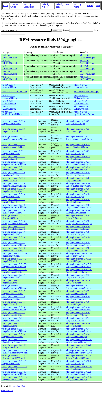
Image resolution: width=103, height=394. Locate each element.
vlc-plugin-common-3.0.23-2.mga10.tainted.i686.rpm (78, 145)
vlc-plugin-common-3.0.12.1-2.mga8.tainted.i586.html (14, 378)
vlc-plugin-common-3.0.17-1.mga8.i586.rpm (78, 281)
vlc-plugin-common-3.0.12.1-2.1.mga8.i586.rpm (79, 346)
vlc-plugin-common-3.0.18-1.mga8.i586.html (13, 238)
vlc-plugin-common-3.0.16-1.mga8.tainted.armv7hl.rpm (78, 308)
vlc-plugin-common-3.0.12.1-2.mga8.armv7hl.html (14, 362)
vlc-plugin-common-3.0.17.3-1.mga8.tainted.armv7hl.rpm (79, 265)
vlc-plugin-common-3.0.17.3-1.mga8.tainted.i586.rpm (79, 270)
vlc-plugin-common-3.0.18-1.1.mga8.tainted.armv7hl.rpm (79, 222)
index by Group (14, 5)
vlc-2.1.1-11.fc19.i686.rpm (87, 72)
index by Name (77, 5)
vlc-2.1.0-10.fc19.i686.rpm (87, 78)
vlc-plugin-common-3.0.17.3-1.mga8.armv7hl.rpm (79, 254)
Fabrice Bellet (7, 390)
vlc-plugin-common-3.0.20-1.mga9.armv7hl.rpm (78, 173)
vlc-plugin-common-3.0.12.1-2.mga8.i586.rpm (79, 367)
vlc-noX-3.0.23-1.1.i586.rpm (86, 91)
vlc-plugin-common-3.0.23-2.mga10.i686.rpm (78, 130)
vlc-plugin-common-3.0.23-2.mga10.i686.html (13, 130)
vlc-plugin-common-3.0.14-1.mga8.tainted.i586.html (13, 335)
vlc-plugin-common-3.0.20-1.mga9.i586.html (13, 179)
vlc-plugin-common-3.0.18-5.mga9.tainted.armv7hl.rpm (78, 206)
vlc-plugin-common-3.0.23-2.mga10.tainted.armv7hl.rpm (79, 138)
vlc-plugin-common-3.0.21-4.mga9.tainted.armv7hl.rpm (78, 163)
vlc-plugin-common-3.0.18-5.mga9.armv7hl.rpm (78, 195)
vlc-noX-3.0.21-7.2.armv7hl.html (8, 107)
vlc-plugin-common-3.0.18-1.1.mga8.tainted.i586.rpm (78, 227)
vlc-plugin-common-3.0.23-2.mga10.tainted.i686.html (13, 145)
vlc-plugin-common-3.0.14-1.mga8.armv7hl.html (13, 319)
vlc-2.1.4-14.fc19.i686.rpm (87, 61)
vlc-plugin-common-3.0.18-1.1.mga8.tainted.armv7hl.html (14, 222)
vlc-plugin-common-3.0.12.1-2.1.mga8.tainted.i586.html (14, 357)
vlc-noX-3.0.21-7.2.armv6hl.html (8, 102)
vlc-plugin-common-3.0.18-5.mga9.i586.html (13, 200)
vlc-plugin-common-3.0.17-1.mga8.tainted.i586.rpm (78, 292)
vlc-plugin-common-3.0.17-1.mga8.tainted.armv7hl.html (13, 287)
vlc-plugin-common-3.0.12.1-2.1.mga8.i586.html (14, 346)
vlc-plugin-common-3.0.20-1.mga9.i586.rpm (78, 179)
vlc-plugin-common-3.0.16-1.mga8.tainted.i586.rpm (78, 313)
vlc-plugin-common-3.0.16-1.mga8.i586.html (13, 303)
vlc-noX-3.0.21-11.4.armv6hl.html (9, 96)
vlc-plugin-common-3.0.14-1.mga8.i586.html (13, 324)
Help (98, 5)
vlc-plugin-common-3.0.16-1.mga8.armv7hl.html (13, 297)
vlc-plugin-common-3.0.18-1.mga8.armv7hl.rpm (78, 233)
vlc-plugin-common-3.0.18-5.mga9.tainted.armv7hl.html (13, 206)
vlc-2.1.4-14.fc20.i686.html (9, 56)
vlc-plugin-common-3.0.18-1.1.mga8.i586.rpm (78, 217)
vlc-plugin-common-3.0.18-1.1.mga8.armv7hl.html (13, 211)
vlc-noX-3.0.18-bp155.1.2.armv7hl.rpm (84, 113)
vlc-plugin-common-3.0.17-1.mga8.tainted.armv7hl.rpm (78, 287)
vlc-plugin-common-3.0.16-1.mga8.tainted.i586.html (13, 313)
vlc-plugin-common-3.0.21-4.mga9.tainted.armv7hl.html (13, 163)
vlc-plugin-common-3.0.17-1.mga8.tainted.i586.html (13, 292)
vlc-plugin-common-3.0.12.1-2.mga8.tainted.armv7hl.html (14, 373)
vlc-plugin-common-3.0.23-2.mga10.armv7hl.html (13, 122)
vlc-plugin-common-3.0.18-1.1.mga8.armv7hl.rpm (78, 211)
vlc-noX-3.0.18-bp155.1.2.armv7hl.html (11, 113)
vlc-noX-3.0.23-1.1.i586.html (14, 91)
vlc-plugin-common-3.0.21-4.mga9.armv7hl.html (13, 152)
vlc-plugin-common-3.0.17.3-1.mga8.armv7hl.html (14, 254)
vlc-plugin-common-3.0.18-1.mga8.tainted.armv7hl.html (13, 243)
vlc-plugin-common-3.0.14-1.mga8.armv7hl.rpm (78, 319)
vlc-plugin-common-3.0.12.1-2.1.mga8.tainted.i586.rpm (79, 357)
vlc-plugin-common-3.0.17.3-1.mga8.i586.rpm (79, 260)
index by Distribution (29, 5)
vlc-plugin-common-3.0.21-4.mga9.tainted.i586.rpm (78, 168)
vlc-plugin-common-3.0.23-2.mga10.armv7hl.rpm (78, 122)
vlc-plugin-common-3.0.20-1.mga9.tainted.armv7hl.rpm (78, 184)
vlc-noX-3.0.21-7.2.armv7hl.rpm (81, 107)
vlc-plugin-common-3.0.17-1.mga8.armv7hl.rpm (78, 276)
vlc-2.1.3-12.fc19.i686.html (9, 67)
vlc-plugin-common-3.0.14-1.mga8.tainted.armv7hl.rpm (78, 330)
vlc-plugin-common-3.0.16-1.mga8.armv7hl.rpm (78, 297)
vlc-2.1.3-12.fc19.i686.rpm (87, 67)
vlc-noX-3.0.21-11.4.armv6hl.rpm (82, 96)
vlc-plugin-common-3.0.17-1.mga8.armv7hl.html (13, 276)
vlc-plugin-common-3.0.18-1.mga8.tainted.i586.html (13, 249)
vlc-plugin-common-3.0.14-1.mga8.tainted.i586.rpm (78, 335)
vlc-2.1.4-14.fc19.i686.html (9, 61)
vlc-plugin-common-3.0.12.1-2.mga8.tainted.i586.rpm (79, 378)
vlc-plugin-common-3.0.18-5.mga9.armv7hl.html (13, 195)
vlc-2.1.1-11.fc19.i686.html (9, 72)
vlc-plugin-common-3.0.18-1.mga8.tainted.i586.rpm (78, 249)
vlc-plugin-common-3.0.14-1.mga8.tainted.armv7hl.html (13, 330)
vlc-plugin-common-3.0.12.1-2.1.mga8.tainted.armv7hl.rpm (79, 351)
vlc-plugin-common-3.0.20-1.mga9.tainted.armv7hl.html (13, 184)
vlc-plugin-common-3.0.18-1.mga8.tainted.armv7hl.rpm (78, 243)
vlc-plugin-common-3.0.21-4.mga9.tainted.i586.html (13, 168)
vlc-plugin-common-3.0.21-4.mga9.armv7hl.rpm (78, 152)
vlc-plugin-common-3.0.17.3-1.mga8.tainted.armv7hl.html (14, 265)
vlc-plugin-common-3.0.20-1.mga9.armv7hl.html (13, 173)
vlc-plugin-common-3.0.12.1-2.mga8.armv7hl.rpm (79, 362)
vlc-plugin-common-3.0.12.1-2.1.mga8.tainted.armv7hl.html (14, 351)
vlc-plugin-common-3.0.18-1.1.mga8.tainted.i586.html (13, 227)
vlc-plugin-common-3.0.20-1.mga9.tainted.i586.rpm (78, 190)
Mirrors (90, 5)
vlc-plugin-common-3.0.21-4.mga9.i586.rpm (78, 157)
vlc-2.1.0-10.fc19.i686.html (9, 78)
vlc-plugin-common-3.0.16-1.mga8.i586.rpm (78, 303)
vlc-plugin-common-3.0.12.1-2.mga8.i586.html (14, 367)
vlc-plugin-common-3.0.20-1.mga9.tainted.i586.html (13, 190)
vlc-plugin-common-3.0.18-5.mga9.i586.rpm (78, 200)
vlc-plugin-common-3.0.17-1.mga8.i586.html (13, 281)
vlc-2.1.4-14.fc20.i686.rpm (87, 56)
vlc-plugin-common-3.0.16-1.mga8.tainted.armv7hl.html (13, 308)
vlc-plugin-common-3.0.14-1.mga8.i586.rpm (78, 324)
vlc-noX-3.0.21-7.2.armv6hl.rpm (81, 102)
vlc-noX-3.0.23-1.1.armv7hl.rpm (81, 86)
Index (5, 5)
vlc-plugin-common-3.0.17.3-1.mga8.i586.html (14, 260)
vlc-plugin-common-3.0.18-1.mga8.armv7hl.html (13, 233)
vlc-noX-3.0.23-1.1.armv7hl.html (8, 86)
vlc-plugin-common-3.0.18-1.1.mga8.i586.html (13, 217)
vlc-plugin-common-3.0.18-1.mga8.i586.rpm (78, 238)
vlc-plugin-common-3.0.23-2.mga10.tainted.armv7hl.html (14, 138)
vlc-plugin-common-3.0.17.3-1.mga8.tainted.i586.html (14, 270)
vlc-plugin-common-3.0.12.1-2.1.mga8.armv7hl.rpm (79, 340)
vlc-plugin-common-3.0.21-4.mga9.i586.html (13, 157)
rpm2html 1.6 (19, 386)
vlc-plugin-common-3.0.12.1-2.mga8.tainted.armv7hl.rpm (79, 373)
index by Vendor (45, 5)
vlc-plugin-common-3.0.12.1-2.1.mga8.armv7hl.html (14, 340)
